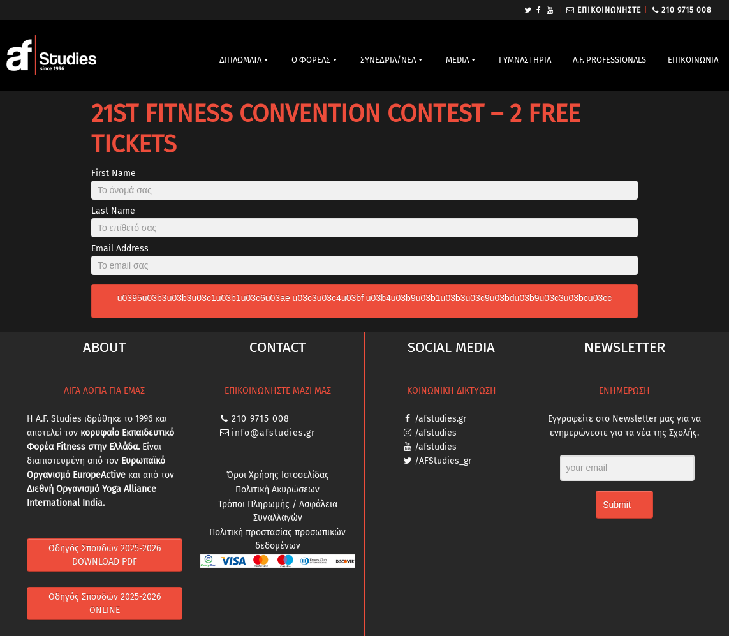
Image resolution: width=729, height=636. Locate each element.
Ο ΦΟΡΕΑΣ (310, 59)
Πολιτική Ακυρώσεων (277, 489)
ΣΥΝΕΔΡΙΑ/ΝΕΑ (388, 59)
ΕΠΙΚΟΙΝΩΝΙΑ (693, 59)
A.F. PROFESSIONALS (609, 59)
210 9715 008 (686, 10)
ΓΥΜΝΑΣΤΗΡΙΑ (525, 59)
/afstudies (436, 432)
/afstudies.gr (440, 418)
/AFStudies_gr (443, 460)
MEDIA (457, 59)
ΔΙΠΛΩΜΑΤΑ (240, 59)
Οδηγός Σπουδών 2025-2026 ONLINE (104, 603)
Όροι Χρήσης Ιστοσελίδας (277, 475)
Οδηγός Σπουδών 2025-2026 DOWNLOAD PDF (104, 555)
